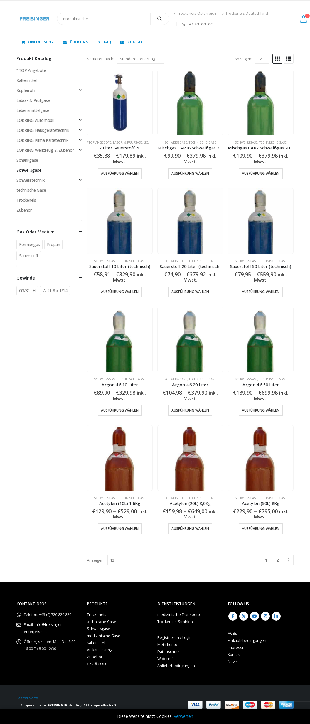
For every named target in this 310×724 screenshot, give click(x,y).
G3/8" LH (27, 290)
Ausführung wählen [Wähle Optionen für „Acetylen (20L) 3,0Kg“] (190, 528)
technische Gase (202, 142)
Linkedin (276, 616)
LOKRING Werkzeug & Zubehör (45, 150)
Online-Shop (37, 42)
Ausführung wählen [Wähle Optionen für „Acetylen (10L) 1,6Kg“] (120, 528)
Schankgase (27, 160)
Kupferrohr (26, 90)
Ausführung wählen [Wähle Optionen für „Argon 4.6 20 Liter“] (190, 410)
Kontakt (132, 42)
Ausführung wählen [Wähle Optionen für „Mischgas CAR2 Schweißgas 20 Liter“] (260, 173)
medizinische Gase (103, 635)
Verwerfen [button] (183, 716)
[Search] (160, 19)
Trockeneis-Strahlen (175, 621)
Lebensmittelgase (32, 110)
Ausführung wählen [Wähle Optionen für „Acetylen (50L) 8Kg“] (260, 528)
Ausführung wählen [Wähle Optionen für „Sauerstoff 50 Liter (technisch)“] (260, 291)
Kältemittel (26, 80)
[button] (277, 59)
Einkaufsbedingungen (247, 640)
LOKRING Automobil (35, 120)
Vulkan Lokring (99, 649)
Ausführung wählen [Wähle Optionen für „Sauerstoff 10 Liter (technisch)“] (120, 291)
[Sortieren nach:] (140, 59)
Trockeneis (26, 200)
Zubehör (24, 210)
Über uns (75, 42)
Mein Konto (167, 644)
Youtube (254, 616)
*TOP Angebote (99, 142)
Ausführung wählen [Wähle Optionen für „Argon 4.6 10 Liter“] (120, 410)
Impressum (238, 647)
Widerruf (165, 658)
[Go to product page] (119, 102)
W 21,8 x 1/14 (55, 290)
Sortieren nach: (100, 58)
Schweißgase (175, 142)
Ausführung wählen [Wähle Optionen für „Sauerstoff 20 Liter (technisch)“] (190, 291)
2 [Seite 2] (277, 560)
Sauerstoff (28, 255)
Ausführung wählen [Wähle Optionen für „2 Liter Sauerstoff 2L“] (120, 173)
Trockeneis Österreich (194, 13)
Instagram (265, 616)
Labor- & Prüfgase (127, 142)
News (233, 661)
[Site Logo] (34, 18)
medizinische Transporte (179, 614)
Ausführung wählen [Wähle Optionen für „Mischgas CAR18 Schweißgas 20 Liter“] (190, 173)
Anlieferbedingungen (176, 665)
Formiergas (29, 244)
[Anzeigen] (262, 59)
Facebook (232, 616)
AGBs (232, 633)
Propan (53, 244)
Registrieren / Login (174, 637)
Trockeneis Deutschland (245, 13)
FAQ (103, 42)
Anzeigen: (243, 58)
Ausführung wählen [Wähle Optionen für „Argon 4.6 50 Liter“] (260, 410)
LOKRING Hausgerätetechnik (42, 130)
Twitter (243, 616)
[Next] (289, 560)
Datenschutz (168, 651)
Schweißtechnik (30, 180)
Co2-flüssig (96, 663)
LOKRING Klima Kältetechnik (42, 140)
